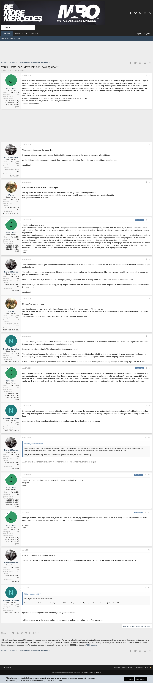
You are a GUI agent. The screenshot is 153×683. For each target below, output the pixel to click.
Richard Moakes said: (31, 594)
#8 (149, 368)
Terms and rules (125, 668)
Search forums (15, 38)
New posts (4, 38)
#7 (149, 336)
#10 (149, 437)
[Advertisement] (76, 51)
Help (145, 668)
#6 (149, 299)
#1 (149, 75)
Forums (7, 33)
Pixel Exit (97, 673)
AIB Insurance (91, 645)
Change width (7, 668)
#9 (149, 406)
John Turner (7, 70)
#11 (149, 475)
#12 (149, 512)
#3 (149, 182)
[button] (22, 33)
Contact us (114, 668)
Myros (11, 195)
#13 (149, 550)
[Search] (18, 27)
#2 (149, 145)
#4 (149, 220)
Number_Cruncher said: (32, 444)
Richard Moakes (11, 157)
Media (17, 33)
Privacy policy (137, 668)
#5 (149, 259)
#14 (149, 588)
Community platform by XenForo (70, 673)
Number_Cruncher (11, 349)
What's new (31, 33)
